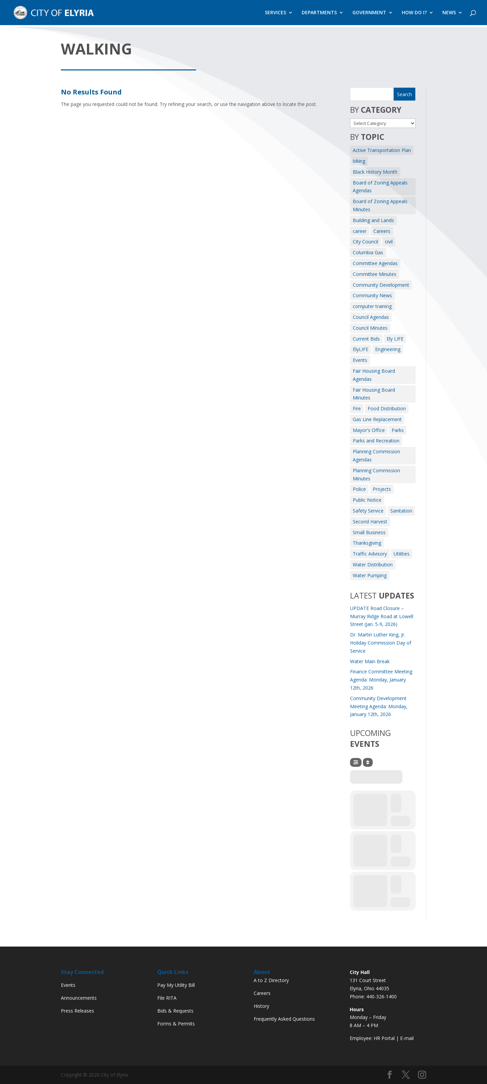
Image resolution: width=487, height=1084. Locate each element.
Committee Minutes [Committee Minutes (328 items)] (374, 274)
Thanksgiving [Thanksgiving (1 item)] (367, 543)
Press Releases (77, 1010)
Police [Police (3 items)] (359, 489)
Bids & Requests (175, 1010)
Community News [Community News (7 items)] (372, 295)
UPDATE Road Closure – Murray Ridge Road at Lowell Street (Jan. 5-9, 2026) (381, 616)
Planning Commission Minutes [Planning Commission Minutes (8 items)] (376, 474)
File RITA (167, 998)
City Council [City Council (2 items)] (365, 241)
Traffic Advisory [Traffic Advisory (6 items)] (370, 553)
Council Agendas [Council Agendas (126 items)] (371, 317)
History (261, 1006)
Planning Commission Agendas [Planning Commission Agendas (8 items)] (376, 455)
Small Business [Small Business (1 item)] (369, 532)
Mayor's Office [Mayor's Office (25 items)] (369, 430)
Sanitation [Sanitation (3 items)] (401, 510)
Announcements (79, 998)
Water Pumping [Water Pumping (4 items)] (370, 575)
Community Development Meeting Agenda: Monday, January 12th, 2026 (379, 706)
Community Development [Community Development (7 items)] (381, 285)
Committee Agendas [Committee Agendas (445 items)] (375, 263)
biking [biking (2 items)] (359, 161)
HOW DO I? (414, 13)
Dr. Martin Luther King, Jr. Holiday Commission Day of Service (380, 642)
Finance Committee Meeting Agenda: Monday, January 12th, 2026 (381, 679)
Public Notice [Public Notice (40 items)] (367, 500)
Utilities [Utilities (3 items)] (402, 553)
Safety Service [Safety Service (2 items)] (368, 510)
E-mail (407, 1038)
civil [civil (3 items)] (389, 241)
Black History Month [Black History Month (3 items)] (375, 172)
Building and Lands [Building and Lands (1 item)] (373, 220)
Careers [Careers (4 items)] (381, 231)
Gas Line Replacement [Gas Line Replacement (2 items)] (377, 419)
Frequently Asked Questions (284, 1019)
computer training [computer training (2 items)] (372, 306)
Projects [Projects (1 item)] (382, 489)
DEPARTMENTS (319, 13)
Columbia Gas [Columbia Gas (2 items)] (368, 252)
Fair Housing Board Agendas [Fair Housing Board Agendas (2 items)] (374, 375)
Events (68, 985)
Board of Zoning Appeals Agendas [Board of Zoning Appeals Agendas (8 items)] (380, 186)
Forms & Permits (176, 1023)
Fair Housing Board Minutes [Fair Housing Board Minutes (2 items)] (374, 394)
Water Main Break (370, 661)
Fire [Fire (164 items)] (357, 408)
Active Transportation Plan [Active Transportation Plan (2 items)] (382, 150)
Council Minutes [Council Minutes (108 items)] (370, 328)
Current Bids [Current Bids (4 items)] (366, 338)
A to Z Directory (271, 980)
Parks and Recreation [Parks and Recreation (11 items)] (376, 440)
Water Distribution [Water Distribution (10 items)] (373, 564)
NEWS (449, 13)
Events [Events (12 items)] (360, 360)
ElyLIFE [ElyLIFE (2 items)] (360, 349)
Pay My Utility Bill (176, 985)
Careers (262, 993)
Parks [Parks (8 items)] (398, 430)
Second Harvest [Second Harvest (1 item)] (370, 521)
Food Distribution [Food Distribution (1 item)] (387, 408)
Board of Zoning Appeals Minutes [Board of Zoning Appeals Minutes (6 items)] (380, 205)
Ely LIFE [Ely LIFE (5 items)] (395, 338)
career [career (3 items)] (360, 231)
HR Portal (384, 1038)
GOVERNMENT (369, 13)
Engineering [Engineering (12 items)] (387, 349)
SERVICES (275, 13)
